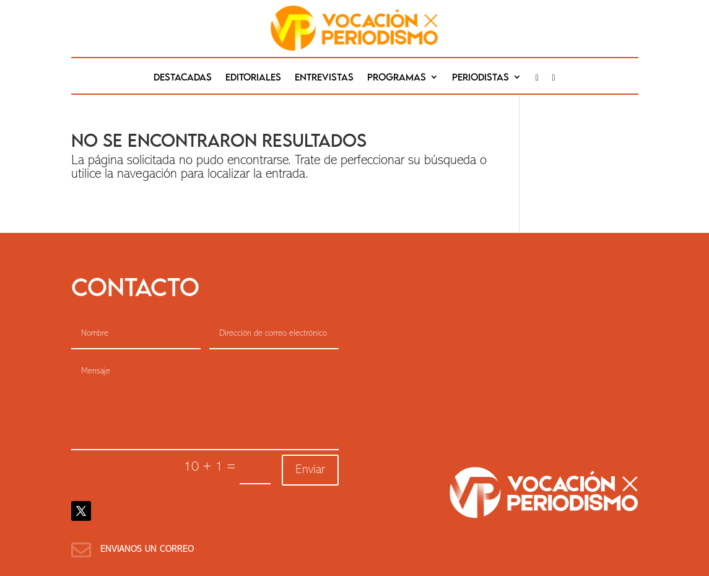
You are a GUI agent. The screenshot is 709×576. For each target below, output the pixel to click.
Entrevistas (324, 77)
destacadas (183, 77)
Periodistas (480, 77)
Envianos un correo (147, 550)
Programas (396, 77)
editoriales (253, 77)
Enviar (310, 470)
